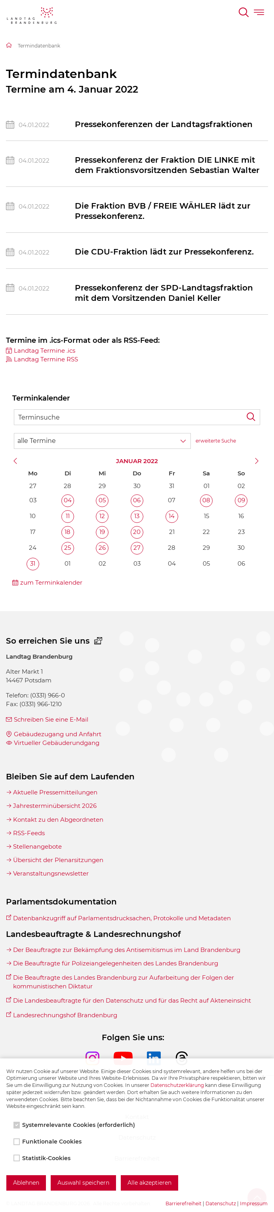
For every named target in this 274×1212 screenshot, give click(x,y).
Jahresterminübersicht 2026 (55, 805)
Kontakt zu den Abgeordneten (58, 819)
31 (32, 563)
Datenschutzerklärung (177, 1085)
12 (102, 516)
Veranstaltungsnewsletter (51, 873)
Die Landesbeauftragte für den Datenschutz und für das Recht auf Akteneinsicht (132, 1000)
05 (102, 500)
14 (172, 516)
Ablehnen (26, 1182)
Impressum (254, 1203)
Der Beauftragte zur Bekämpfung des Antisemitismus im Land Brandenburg (126, 950)
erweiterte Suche (216, 441)
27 (137, 547)
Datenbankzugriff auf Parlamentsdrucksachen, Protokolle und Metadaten (122, 918)
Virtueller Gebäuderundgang (56, 743)
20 (137, 532)
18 (67, 532)
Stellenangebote (37, 846)
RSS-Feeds (29, 833)
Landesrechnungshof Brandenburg (65, 1015)
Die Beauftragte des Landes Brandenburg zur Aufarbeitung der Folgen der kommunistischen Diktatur (123, 982)
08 (206, 500)
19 (102, 532)
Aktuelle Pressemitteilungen (55, 792)
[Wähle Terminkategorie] (102, 441)
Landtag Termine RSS (46, 359)
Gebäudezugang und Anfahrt (57, 734)
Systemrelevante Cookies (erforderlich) (75, 1124)
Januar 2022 (137, 461)
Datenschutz (221, 1203)
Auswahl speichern (83, 1182)
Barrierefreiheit (184, 1203)
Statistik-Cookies (42, 1158)
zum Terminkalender (51, 582)
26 (102, 547)
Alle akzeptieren (149, 1182)
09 (241, 500)
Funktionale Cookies (48, 1141)
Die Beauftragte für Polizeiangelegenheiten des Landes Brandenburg (115, 963)
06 (137, 500)
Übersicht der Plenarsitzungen (58, 860)
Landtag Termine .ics (44, 350)
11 (68, 516)
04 (68, 500)
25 (67, 547)
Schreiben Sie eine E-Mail (51, 719)
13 (136, 516)
